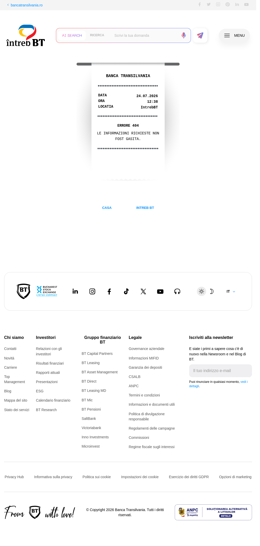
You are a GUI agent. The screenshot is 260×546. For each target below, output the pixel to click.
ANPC (134, 386)
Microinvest (91, 446)
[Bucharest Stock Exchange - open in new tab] (47, 291)
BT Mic (87, 400)
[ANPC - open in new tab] (213, 512)
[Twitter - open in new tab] (143, 291)
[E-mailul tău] (216, 370)
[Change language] (231, 291)
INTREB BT (145, 208)
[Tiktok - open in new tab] (126, 291)
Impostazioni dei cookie (140, 477)
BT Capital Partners (97, 353)
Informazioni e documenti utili (152, 404)
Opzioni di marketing (235, 477)
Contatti (10, 349)
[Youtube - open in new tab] (160, 291)
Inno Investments (95, 437)
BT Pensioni (91, 409)
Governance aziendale (146, 349)
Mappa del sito (15, 400)
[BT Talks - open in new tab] (177, 291)
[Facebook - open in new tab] (109, 291)
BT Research (46, 410)
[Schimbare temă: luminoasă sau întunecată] (207, 291)
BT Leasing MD (94, 390)
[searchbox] (144, 35)
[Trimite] (248, 370)
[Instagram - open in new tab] (92, 291)
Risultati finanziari (50, 363)
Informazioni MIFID (144, 358)
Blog (7, 391)
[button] (72, 35)
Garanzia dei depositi (145, 367)
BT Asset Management (100, 372)
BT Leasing (91, 363)
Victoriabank (91, 428)
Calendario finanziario (53, 400)
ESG (40, 391)
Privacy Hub (14, 477)
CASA (106, 208)
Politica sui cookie (96, 477)
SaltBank (89, 419)
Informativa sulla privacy (53, 477)
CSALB (134, 377)
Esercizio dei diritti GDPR (189, 477)
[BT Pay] (23, 291)
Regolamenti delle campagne (152, 428)
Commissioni (139, 438)
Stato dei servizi (16, 410)
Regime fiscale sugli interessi (151, 447)
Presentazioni (47, 382)
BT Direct (89, 381)
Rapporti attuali (48, 373)
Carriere (10, 367)
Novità (9, 358)
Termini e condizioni (144, 395)
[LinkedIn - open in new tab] (75, 291)
